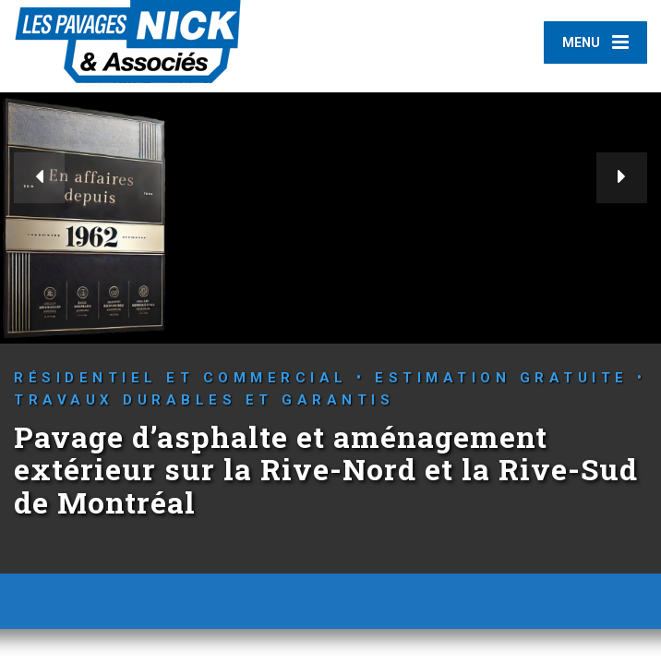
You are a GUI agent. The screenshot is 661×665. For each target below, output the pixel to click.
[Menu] (595, 42)
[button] (39, 177)
